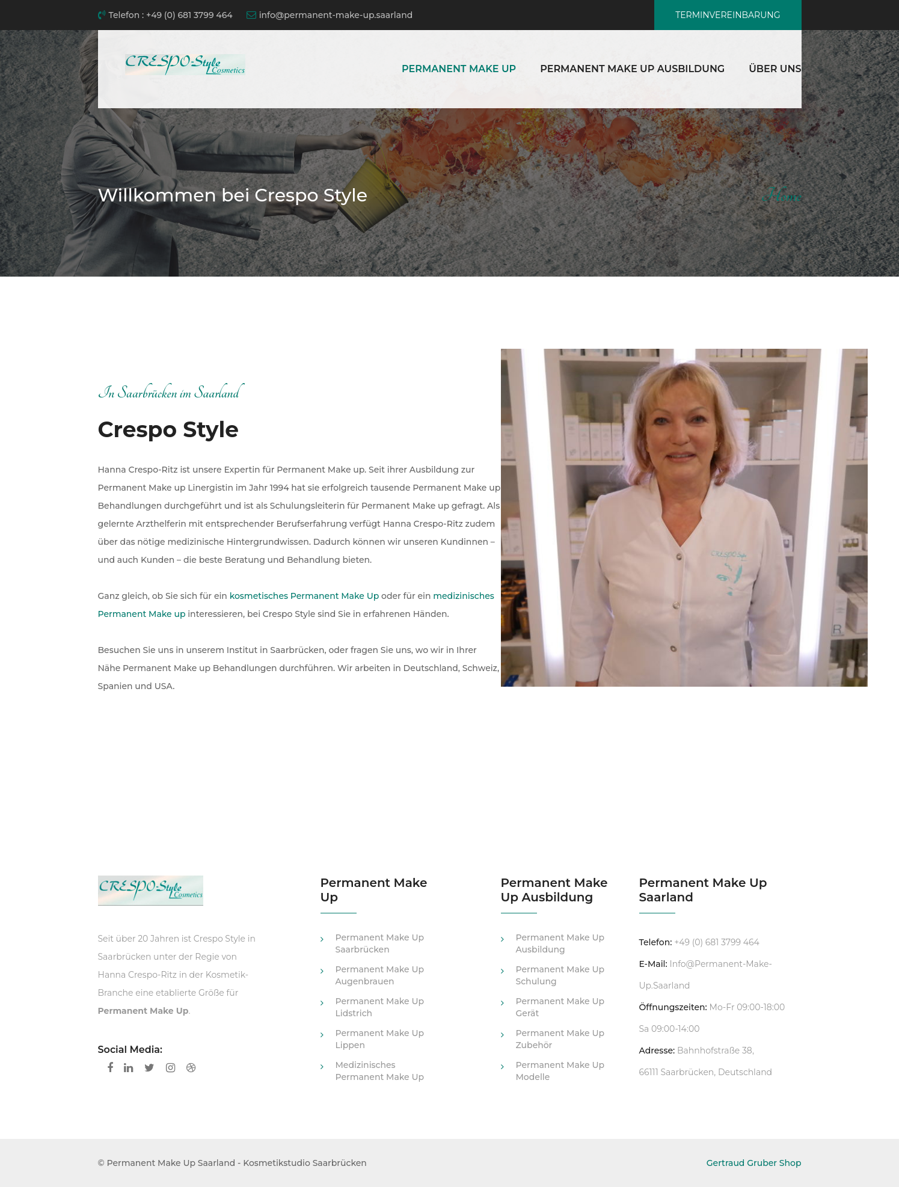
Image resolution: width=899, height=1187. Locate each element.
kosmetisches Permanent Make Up (304, 595)
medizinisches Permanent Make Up (380, 1071)
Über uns (775, 69)
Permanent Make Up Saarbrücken (380, 943)
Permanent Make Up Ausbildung (632, 69)
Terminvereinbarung (727, 15)
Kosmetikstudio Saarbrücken (305, 1163)
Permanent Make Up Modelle (560, 1071)
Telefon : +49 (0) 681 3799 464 (165, 15)
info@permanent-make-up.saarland (330, 15)
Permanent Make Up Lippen (380, 1039)
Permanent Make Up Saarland (171, 1163)
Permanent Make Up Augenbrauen (380, 975)
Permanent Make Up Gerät (560, 1007)
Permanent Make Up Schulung (560, 975)
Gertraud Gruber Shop (754, 1163)
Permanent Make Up (459, 69)
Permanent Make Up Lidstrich (380, 1007)
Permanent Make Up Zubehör (560, 1039)
